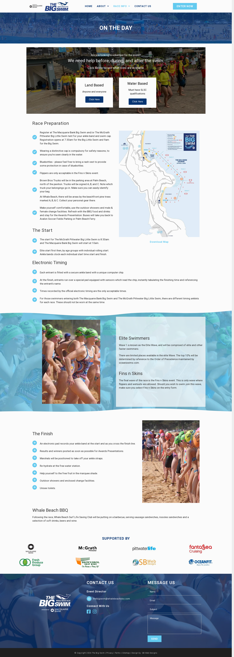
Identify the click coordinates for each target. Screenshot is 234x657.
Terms (119, 653)
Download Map (160, 241)
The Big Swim (99, 653)
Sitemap (127, 653)
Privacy (111, 653)
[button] (95, 99)
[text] (175, 591)
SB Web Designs (150, 653)
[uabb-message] (175, 624)
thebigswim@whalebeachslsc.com (112, 598)
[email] (175, 600)
